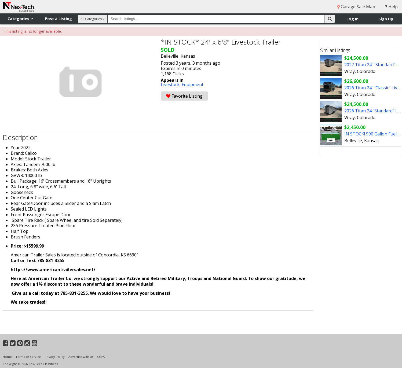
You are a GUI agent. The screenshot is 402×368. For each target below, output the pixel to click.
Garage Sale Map (356, 7)
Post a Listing (58, 18)
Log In (352, 18)
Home (7, 357)
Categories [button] (20, 18)
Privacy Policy (55, 357)
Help (391, 7)
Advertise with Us (80, 357)
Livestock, (171, 84)
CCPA (101, 357)
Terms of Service (28, 357)
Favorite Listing (184, 96)
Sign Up (385, 18)
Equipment (192, 84)
